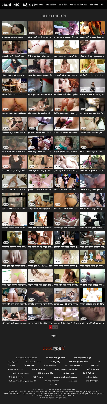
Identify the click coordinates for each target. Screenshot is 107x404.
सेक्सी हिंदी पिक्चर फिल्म (16, 377)
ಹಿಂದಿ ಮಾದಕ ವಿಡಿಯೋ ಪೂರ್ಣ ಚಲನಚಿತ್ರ (22, 381)
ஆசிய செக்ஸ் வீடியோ (21, 373)
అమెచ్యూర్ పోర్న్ (55, 362)
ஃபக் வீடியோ (12, 362)
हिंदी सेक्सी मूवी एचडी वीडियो (78, 362)
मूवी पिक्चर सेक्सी (68, 373)
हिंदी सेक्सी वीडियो (29, 365)
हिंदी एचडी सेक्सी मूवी (52, 381)
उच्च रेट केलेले (63, 5)
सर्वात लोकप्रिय (39, 5)
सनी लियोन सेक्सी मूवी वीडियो (55, 358)
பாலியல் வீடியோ (92, 377)
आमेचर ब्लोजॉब (94, 5)
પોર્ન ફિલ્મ (11, 365)
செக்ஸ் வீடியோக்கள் (33, 362)
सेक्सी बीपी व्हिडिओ (48, 398)
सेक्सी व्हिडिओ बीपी (93, 369)
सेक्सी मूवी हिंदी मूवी (38, 369)
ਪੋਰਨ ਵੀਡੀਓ (53, 385)
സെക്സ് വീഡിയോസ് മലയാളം (65, 377)
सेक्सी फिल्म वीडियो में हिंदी (82, 358)
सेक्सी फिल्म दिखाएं (92, 381)
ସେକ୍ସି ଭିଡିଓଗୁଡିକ (50, 365)
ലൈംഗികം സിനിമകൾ (73, 365)
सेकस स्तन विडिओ (51, 5)
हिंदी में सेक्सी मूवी (88, 373)
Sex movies (72, 381)
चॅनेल (102, 5)
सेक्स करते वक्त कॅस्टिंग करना (78, 5)
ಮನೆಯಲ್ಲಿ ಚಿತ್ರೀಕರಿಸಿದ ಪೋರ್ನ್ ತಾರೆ (65, 369)
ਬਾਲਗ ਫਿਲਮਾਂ (95, 365)
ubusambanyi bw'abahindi (26, 358)
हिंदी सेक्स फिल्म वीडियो (45, 373)
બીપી (98, 362)
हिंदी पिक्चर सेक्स (38, 377)
